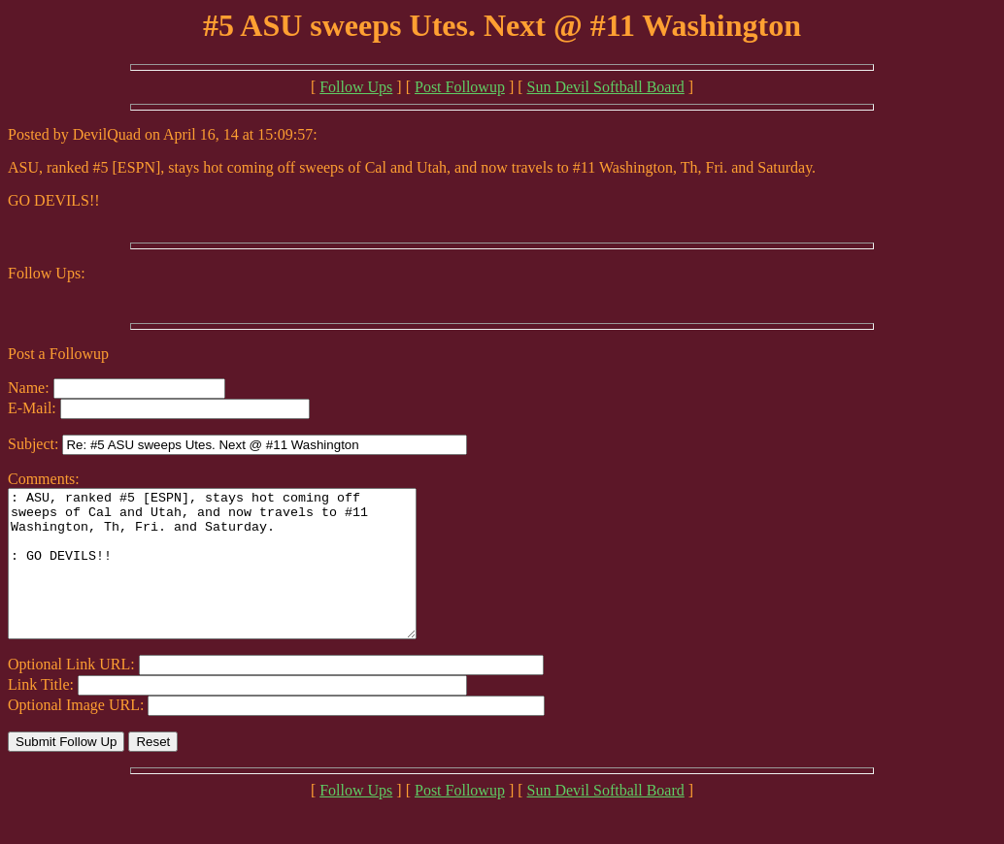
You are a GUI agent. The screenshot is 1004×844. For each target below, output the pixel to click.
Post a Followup (58, 353)
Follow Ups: (46, 273)
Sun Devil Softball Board (606, 87)
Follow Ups (355, 87)
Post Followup (460, 87)
